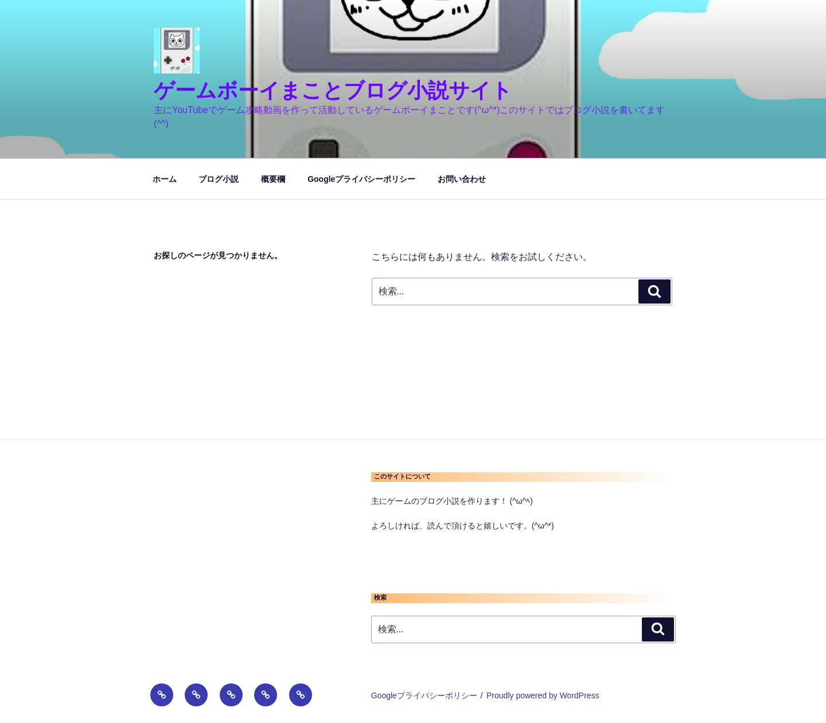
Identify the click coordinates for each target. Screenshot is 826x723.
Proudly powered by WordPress (542, 695)
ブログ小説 (218, 179)
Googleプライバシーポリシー (361, 179)
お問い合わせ (462, 179)
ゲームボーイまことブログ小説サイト (333, 90)
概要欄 (273, 179)
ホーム (165, 179)
